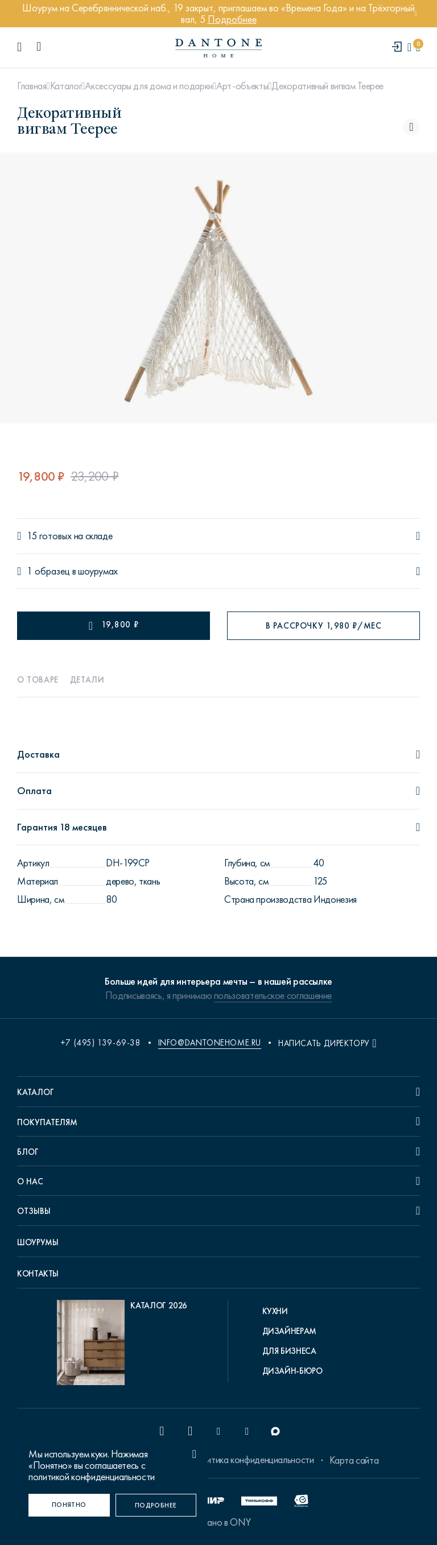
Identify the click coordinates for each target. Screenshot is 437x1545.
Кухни (275, 1311)
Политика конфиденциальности (251, 1459)
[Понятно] (69, 1505)
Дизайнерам (289, 1331)
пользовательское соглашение (273, 995)
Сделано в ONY (218, 1522)
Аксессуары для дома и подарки (149, 86)
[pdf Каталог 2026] (122, 1345)
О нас (30, 1181)
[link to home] (218, 48)
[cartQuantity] (418, 47)
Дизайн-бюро (292, 1371)
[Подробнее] (156, 1505)
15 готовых (49, 536)
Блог (28, 1152)
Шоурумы (37, 1242)
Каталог (65, 86)
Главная (31, 86)
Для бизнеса (289, 1351)
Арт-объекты (242, 86)
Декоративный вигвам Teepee (327, 86)
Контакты (38, 1274)
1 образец (48, 571)
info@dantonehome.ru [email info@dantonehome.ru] (209, 1043)
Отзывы (34, 1211)
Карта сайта (353, 1460)
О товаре (38, 680)
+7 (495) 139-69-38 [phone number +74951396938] (100, 1043)
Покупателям (47, 1122)
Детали (87, 680)
